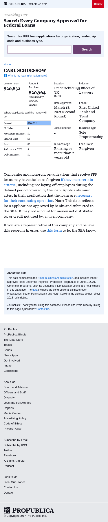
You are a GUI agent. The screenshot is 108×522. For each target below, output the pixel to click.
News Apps (11, 355)
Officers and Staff (15, 392)
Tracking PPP (38, 4)
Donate (98, 3)
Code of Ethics (13, 423)
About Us (9, 382)
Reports (9, 408)
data (34, 289)
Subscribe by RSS (15, 445)
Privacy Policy (13, 428)
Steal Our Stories (15, 482)
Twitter (8, 450)
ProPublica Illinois (15, 334)
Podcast (9, 466)
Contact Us (11, 487)
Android (20, 460)
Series (8, 350)
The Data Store (13, 339)
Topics (8, 344)
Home (7, 64)
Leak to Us (10, 476)
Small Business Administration (55, 277)
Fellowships (23, 402)
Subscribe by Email (16, 440)
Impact (8, 365)
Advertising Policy (15, 418)
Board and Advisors (16, 387)
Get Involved (12, 360)
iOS (6, 460)
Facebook (10, 455)
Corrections (11, 370)
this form (54, 229)
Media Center (12, 413)
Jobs (7, 402)
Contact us (42, 309)
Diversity (9, 397)
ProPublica (11, 329)
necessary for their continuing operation (48, 197)
